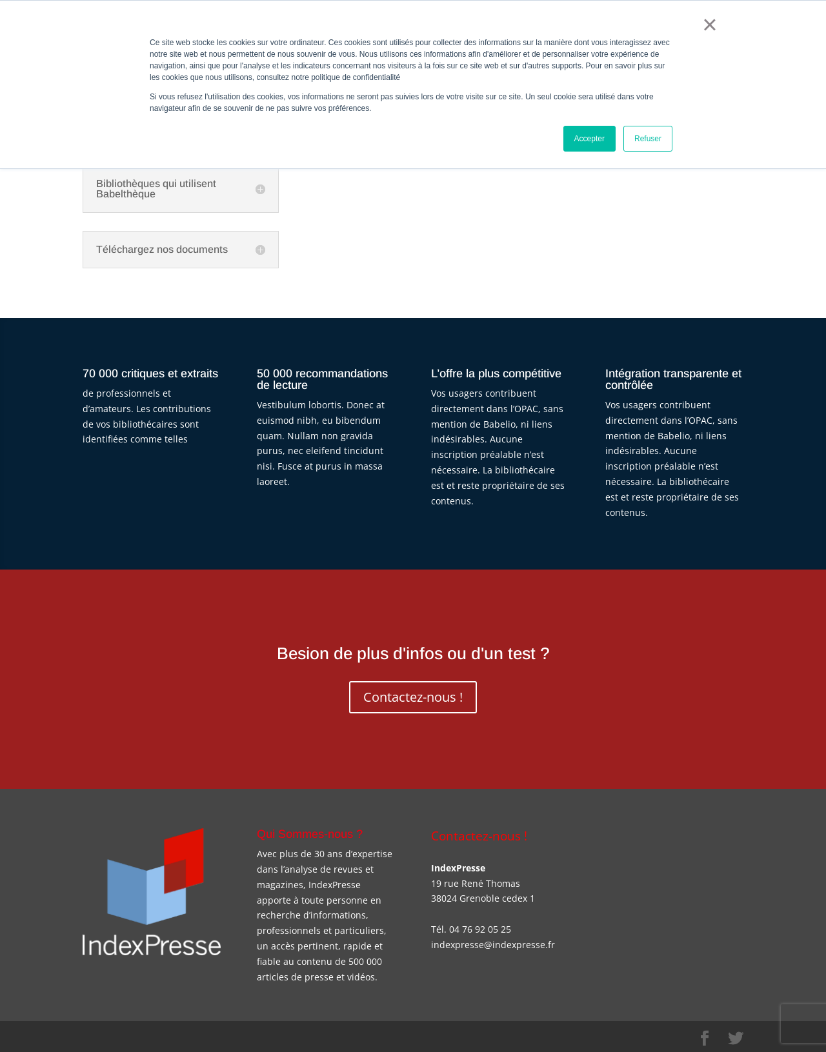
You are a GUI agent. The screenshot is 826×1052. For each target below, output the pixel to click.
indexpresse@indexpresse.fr (493, 944)
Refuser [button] (647, 138)
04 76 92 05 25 (480, 929)
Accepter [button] (589, 138)
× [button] (709, 24)
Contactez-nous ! (413, 697)
